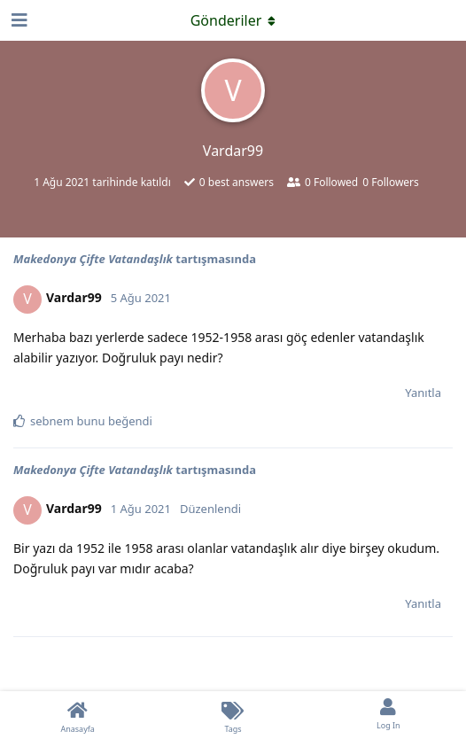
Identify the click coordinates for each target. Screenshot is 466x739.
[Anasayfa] (77, 715)
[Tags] (232, 715)
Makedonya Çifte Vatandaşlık (93, 259)
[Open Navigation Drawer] (17, 20)
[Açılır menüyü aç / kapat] (233, 20)
